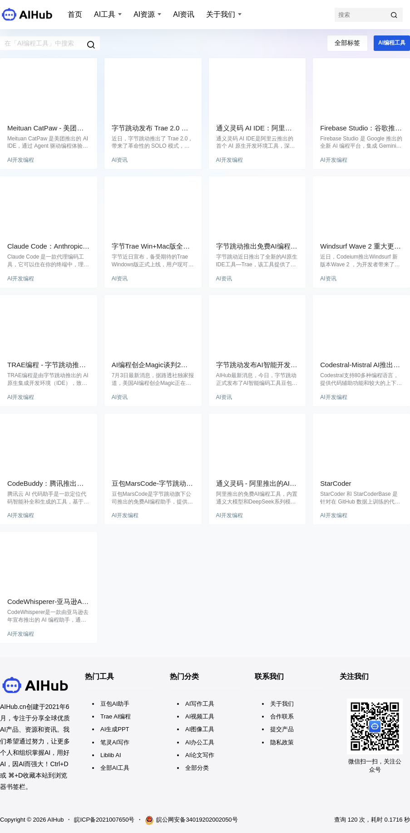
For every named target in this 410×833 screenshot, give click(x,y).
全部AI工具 (114, 767)
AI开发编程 (20, 160)
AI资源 (144, 14)
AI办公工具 (199, 742)
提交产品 (282, 729)
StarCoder (335, 483)
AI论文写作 (199, 755)
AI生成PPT (114, 729)
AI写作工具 (199, 703)
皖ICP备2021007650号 (104, 819)
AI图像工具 (199, 729)
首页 (75, 14)
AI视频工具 (199, 716)
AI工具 (104, 14)
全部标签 (347, 42)
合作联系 (282, 716)
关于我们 (220, 14)
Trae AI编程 (115, 716)
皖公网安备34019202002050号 (191, 820)
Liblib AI (110, 755)
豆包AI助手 (114, 703)
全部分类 (197, 767)
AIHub (55, 819)
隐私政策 (282, 742)
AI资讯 (183, 14)
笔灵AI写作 (114, 742)
